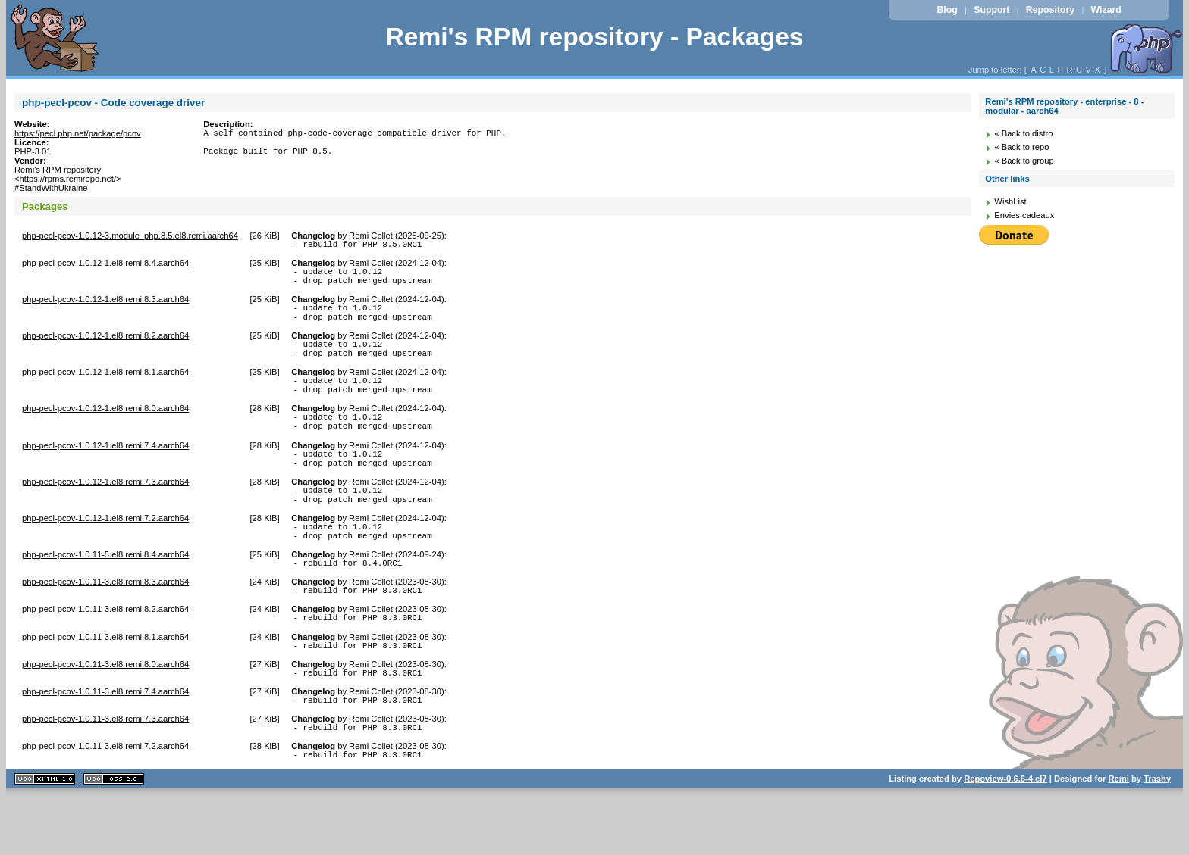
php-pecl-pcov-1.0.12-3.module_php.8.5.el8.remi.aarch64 (130, 235)
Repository (1050, 10)
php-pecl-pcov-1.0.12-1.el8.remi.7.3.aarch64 (105, 511)
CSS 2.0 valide (113, 835)
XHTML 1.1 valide (44, 835)
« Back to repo (1021, 146)
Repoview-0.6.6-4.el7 (1005, 835)
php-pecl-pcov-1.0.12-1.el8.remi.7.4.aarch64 (105, 470)
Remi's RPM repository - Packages (594, 37)
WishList (1010, 201)
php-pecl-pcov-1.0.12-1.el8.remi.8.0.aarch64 (105, 428)
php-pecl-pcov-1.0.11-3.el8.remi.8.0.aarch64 (105, 711)
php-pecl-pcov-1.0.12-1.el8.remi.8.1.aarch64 (105, 387)
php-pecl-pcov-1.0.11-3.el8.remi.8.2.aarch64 (105, 652)
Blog (946, 10)
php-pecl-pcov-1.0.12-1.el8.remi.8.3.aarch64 (105, 305)
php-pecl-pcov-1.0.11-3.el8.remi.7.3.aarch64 (105, 770)
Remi (1118, 835)
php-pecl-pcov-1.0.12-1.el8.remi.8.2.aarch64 (105, 346)
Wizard (1106, 10)
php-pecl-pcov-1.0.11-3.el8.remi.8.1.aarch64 (105, 682)
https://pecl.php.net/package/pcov (77, 133)
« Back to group (1023, 160)
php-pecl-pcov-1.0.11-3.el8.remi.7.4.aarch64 (105, 741)
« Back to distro (1023, 133)
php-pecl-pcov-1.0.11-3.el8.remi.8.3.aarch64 (105, 622)
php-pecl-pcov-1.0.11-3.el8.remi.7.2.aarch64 (105, 800)
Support (991, 10)
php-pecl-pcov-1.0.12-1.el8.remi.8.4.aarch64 (105, 265)
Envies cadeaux (1024, 215)
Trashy (1157, 835)
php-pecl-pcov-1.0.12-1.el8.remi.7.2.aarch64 (105, 552)
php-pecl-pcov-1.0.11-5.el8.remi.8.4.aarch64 (105, 593)
